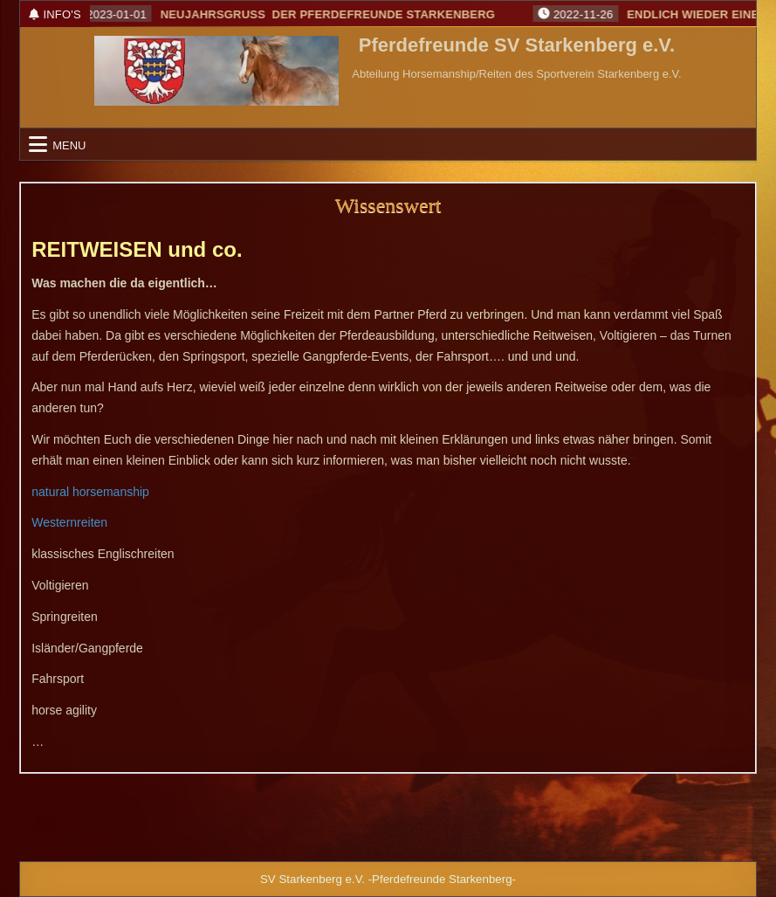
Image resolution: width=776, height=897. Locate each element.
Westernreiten (69, 522)
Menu (69, 144)
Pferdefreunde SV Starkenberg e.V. (517, 45)
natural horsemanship (90, 492)
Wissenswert (388, 205)
